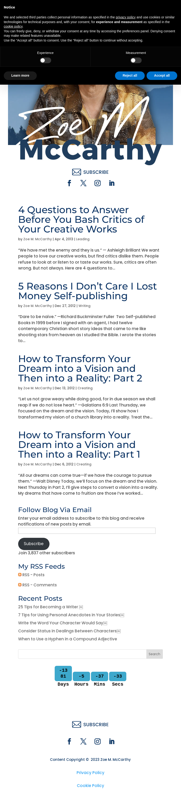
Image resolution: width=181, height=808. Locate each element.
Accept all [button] (162, 799)
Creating (85, 388)
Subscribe (34, 544)
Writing (84, 305)
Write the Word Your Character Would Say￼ (62, 623)
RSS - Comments (37, 585)
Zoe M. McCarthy (37, 239)
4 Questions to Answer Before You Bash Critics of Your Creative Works (81, 219)
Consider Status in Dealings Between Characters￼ (69, 631)
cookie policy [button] (13, 750)
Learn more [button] (20, 799)
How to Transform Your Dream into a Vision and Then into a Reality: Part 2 (80, 368)
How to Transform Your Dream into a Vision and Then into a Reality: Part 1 (79, 444)
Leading (83, 239)
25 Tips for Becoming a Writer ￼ (50, 607)
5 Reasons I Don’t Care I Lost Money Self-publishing (87, 291)
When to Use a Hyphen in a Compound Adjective (67, 639)
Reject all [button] (130, 799)
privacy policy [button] (126, 740)
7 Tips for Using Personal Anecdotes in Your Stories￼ (71, 615)
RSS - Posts (31, 575)
